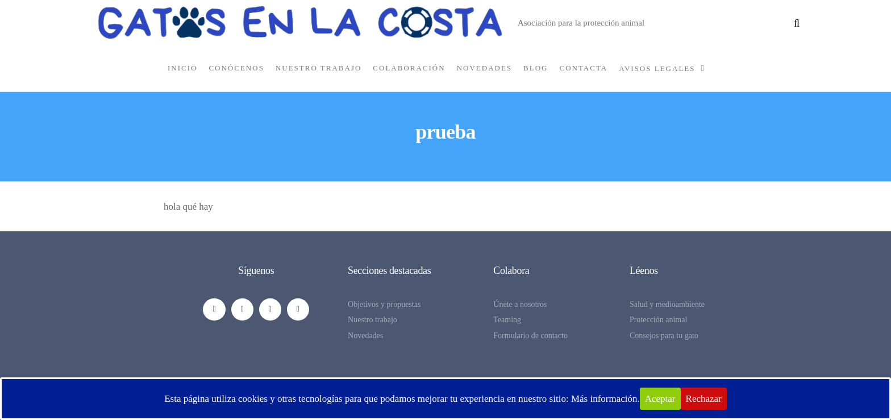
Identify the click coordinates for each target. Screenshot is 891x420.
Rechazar (704, 398)
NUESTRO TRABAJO (318, 68)
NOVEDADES (484, 68)
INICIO (182, 68)
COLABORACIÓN (409, 68)
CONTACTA (584, 68)
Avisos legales (657, 68)
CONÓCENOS (236, 68)
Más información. (605, 398)
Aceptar (660, 398)
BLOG (535, 68)
